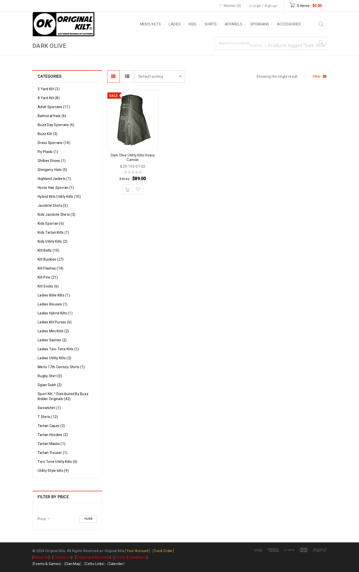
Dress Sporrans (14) (54, 143)
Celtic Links (94, 564)
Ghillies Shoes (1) (52, 161)
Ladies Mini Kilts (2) (53, 331)
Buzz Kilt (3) (47, 134)
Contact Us (63, 557)
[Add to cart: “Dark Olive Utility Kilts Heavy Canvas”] (128, 189)
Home (256, 45)
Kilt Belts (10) (48, 250)
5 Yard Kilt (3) (49, 89)
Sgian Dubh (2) (50, 385)
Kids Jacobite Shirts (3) (56, 214)
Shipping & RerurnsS (93, 557)
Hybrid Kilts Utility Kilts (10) (59, 197)
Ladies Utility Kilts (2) (54, 358)
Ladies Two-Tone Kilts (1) (58, 349)
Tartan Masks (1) (51, 444)
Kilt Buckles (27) (51, 259)
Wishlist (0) (230, 6)
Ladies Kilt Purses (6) (55, 322)
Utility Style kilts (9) (53, 471)
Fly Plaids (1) (48, 152)
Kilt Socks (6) (48, 286)
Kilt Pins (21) (48, 277)
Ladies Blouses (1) (53, 304)
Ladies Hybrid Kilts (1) (55, 313)
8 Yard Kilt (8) (49, 98)
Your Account (137, 551)
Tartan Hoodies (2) (53, 435)
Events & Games (46, 564)
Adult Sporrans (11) (54, 107)
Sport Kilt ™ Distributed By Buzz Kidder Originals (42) (63, 396)
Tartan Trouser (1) (53, 453)
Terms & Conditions (131, 557)
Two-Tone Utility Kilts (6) (58, 462)
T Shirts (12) (48, 417)
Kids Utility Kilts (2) (53, 241)
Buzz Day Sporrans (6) (56, 125)
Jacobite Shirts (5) (53, 206)
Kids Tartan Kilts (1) (53, 232)
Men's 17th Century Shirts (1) (61, 367)
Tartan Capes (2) (51, 426)
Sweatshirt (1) (49, 408)
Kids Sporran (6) (51, 223)
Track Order (163, 551)
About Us (40, 557)
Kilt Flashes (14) (50, 268)
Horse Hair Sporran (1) (56, 188)
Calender (116, 564)
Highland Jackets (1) (54, 179)
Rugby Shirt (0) (50, 376)
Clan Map (72, 564)
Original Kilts (114, 551)
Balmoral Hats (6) (52, 116)
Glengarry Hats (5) (52, 170)
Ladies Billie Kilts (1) (54, 295)
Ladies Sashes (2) (52, 340)
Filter (88, 518)
